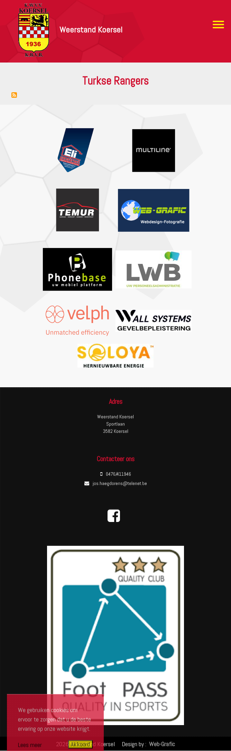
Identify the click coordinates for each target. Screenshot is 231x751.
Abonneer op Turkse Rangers (14, 95)
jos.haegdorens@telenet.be (120, 483)
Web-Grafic (161, 744)
